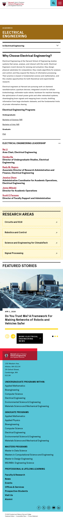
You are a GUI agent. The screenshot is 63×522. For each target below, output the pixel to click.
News (8, 479)
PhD (4, 134)
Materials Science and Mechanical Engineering (27, 406)
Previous (7, 336)
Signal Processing (14, 253)
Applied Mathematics (15, 386)
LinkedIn (59, 508)
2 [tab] (55, 336)
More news (28, 338)
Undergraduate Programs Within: (25, 382)
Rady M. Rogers (10, 167)
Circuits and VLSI (13, 221)
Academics (7, 28)
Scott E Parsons (10, 195)
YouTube (54, 508)
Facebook (39, 508)
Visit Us (9, 495)
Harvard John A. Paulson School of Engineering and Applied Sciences (19, 355)
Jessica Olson (9, 177)
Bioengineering (12, 390)
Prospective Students (16, 491)
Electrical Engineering (15, 398)
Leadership (24, 143)
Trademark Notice (9, 516)
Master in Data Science (16, 451)
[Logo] (13, 4)
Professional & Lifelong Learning (25, 469)
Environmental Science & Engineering (23, 402)
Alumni (8, 499)
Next (13, 336)
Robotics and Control (16, 232)
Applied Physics (12, 420)
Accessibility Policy (21, 516)
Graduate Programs (17, 412)
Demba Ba (7, 156)
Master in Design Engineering (18, 459)
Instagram (49, 508)
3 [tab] (57, 336)
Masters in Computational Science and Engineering (29, 455)
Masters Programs (16, 446)
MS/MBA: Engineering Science (19, 463)
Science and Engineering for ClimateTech (26, 242)
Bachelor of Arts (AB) (10, 124)
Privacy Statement (33, 516)
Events (8, 483)
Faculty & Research (15, 475)
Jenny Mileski (9, 187)
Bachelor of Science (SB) (12, 119)
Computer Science (14, 394)
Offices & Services (14, 487)
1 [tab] (52, 336)
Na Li (5, 149)
